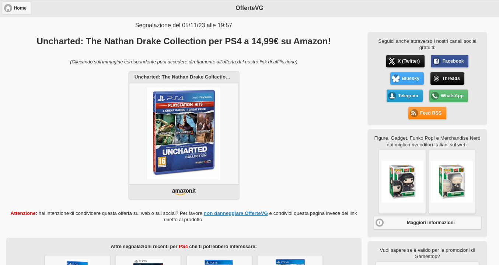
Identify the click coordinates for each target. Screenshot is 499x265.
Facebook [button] (453, 61)
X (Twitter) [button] (409, 61)
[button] (402, 182)
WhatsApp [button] (452, 95)
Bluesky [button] (410, 78)
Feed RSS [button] (431, 113)
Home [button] (20, 8)
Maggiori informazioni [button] (431, 222)
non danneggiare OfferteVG (236, 213)
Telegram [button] (408, 95)
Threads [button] (451, 78)
